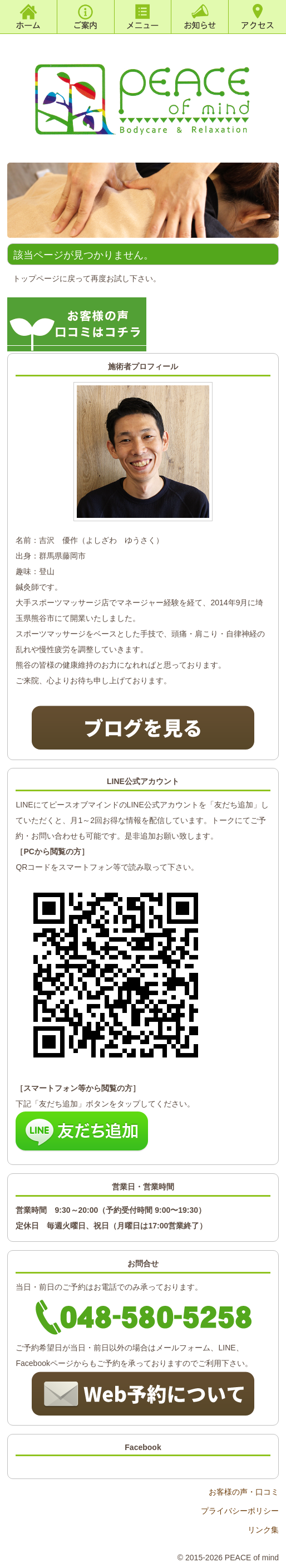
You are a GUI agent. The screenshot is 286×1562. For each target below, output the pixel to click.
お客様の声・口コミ (244, 1491)
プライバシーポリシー (240, 1510)
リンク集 (263, 1529)
